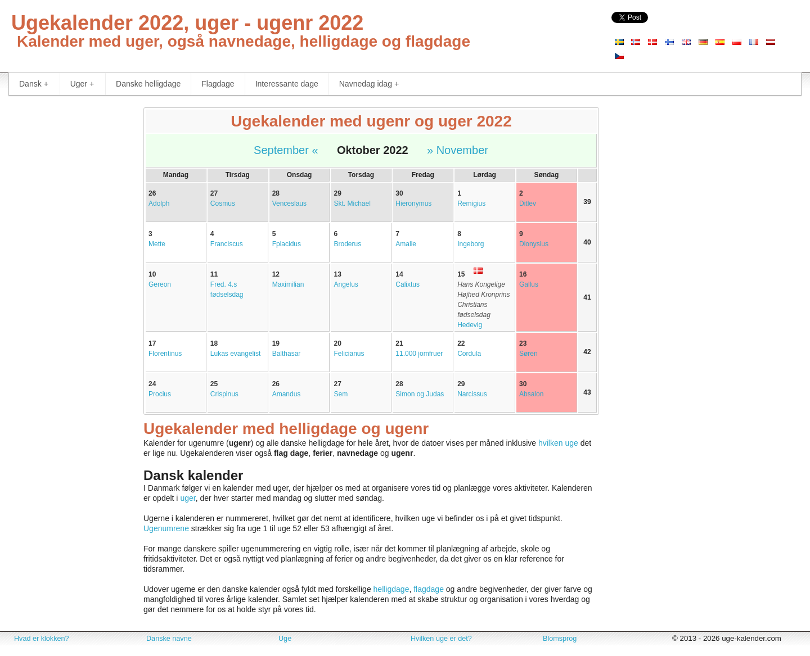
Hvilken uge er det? (441, 639)
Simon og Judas (419, 394)
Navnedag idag (369, 84)
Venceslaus (289, 203)
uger (187, 498)
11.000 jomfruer (419, 354)
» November (457, 150)
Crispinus (224, 394)
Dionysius (533, 244)
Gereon (159, 284)
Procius (159, 394)
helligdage (392, 589)
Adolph (158, 203)
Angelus (346, 284)
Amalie (405, 244)
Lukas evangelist (235, 354)
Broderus (347, 244)
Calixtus (407, 284)
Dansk (33, 84)
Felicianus (349, 354)
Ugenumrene (166, 528)
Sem (341, 394)
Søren (528, 354)
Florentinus (165, 354)
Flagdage (217, 83)
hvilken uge (558, 442)
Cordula (469, 354)
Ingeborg (470, 244)
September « (286, 150)
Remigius (471, 203)
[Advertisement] (67, 275)
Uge (284, 639)
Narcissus (472, 394)
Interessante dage (286, 83)
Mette (156, 244)
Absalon (531, 394)
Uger (82, 84)
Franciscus (226, 244)
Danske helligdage (148, 83)
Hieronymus (413, 203)
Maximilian (288, 284)
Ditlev (527, 203)
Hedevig (469, 325)
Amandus (286, 394)
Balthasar (286, 354)
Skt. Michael (352, 203)
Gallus (528, 284)
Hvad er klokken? (41, 639)
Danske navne (169, 639)
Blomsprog (560, 639)
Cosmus (222, 203)
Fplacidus (286, 244)
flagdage (428, 589)
